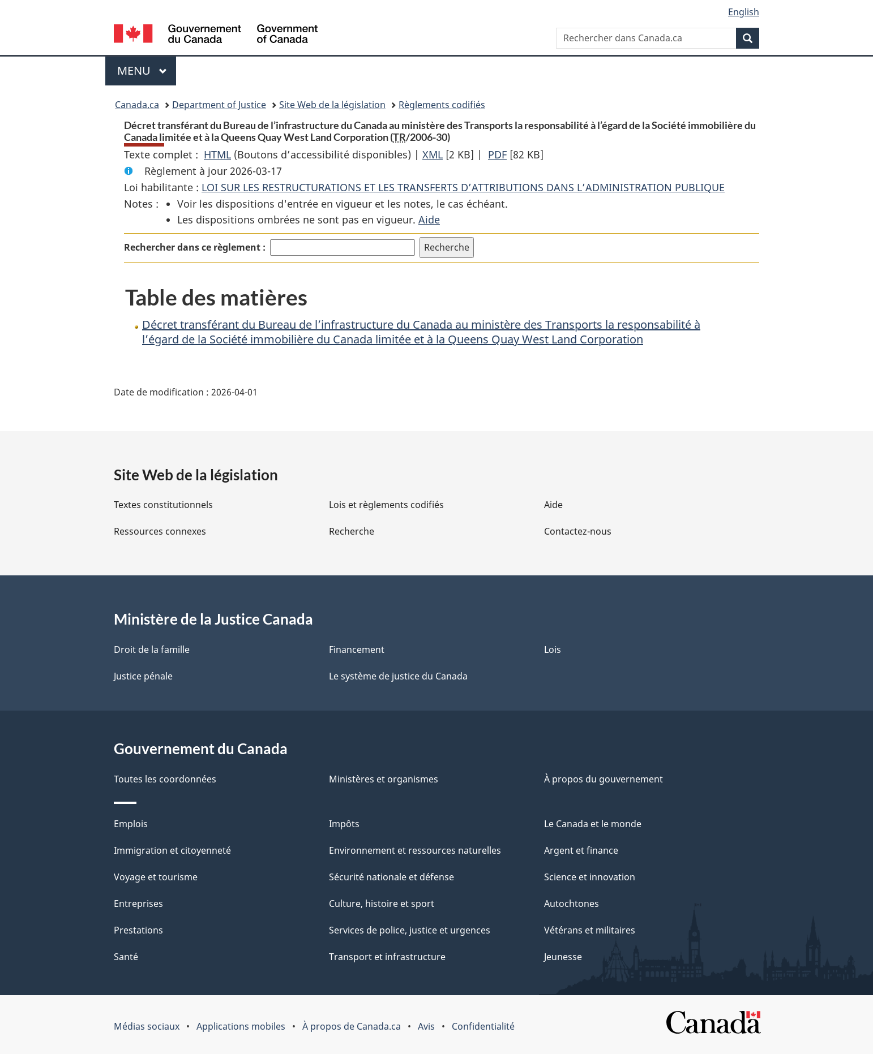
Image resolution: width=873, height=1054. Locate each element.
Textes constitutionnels (163, 504)
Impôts (344, 824)
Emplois (131, 824)
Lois (552, 649)
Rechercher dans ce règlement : (195, 247)
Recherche (351, 531)
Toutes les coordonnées (165, 779)
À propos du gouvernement (603, 779)
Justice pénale (143, 676)
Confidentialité (483, 1026)
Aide (429, 219)
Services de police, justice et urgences (409, 930)
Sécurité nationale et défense (391, 877)
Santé (126, 956)
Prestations (138, 930)
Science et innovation (589, 877)
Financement (356, 649)
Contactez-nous (577, 531)
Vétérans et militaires (589, 930)
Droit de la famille (152, 649)
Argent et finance (581, 850)
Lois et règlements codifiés (386, 504)
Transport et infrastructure (387, 956)
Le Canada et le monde (592, 824)
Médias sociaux (146, 1026)
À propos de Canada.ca (351, 1026)
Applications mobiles (240, 1026)
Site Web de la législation (332, 104)
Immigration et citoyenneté (172, 850)
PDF (497, 154)
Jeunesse (563, 956)
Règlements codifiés (442, 104)
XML (432, 154)
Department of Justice (219, 104)
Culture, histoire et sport (381, 903)
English (743, 12)
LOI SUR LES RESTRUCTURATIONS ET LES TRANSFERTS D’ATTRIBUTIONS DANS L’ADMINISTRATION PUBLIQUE (463, 187)
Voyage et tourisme (156, 877)
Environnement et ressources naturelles (415, 850)
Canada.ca (137, 104)
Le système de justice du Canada (398, 676)
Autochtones (571, 903)
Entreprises (138, 903)
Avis (426, 1026)
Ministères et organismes (383, 779)
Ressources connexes (160, 531)
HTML (217, 154)
